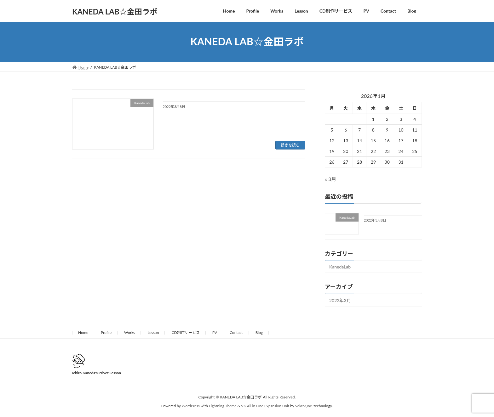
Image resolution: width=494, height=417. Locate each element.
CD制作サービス (185, 332)
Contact (236, 332)
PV (214, 332)
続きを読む (290, 145)
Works (129, 332)
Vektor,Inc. (304, 406)
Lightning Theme (223, 406)
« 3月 (330, 179)
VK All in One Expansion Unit (265, 406)
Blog (259, 332)
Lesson (153, 332)
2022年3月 (340, 300)
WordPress (191, 406)
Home (83, 332)
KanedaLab (340, 266)
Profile (106, 332)
